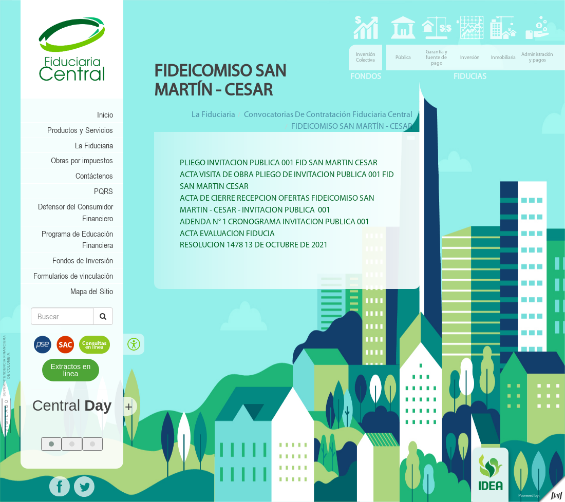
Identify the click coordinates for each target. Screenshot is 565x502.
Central (72, 405)
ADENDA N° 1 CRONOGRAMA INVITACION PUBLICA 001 (274, 222)
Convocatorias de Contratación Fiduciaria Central (328, 115)
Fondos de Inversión (82, 260)
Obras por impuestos (82, 160)
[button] (51, 444)
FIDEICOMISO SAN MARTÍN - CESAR (351, 127)
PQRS (103, 191)
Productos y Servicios (80, 129)
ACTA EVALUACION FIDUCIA (227, 234)
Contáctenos (94, 175)
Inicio (105, 114)
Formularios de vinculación (73, 275)
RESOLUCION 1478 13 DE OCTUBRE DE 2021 (254, 245)
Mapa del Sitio (91, 291)
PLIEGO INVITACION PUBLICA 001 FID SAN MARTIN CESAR (279, 163)
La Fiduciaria (94, 145)
